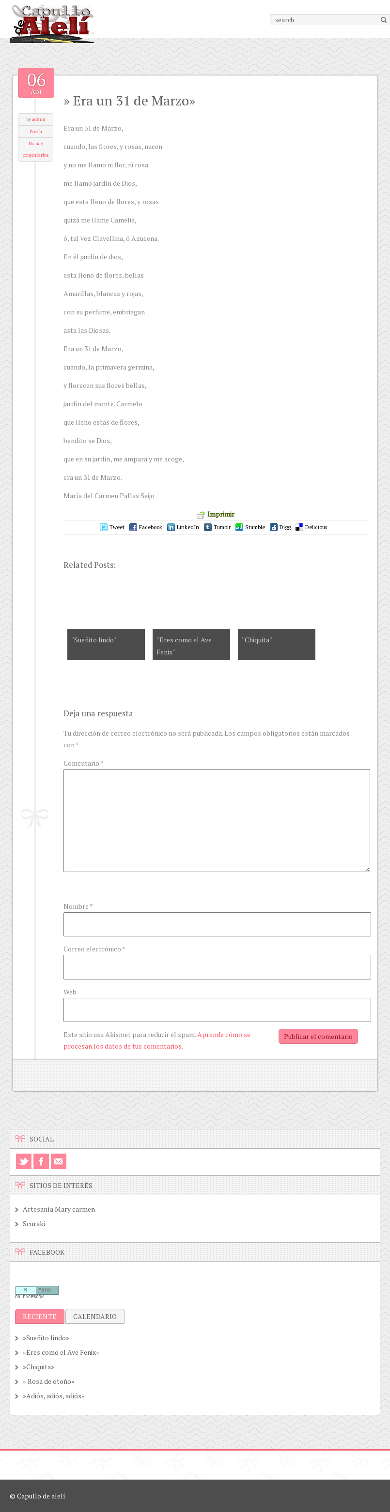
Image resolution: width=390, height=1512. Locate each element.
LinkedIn (188, 527)
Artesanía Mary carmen (59, 1209)
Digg (285, 527)
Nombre (78, 906)
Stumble (255, 527)
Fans (44, 1290)
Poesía (36, 131)
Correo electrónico (94, 948)
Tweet (117, 527)
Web (70, 991)
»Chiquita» (38, 1366)
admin (39, 119)
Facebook (150, 527)
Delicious (316, 527)
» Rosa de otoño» (49, 1381)
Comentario (83, 763)
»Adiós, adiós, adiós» (54, 1395)
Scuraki (34, 1223)
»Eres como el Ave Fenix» (61, 1352)
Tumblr (222, 527)
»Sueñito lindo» (46, 1337)
